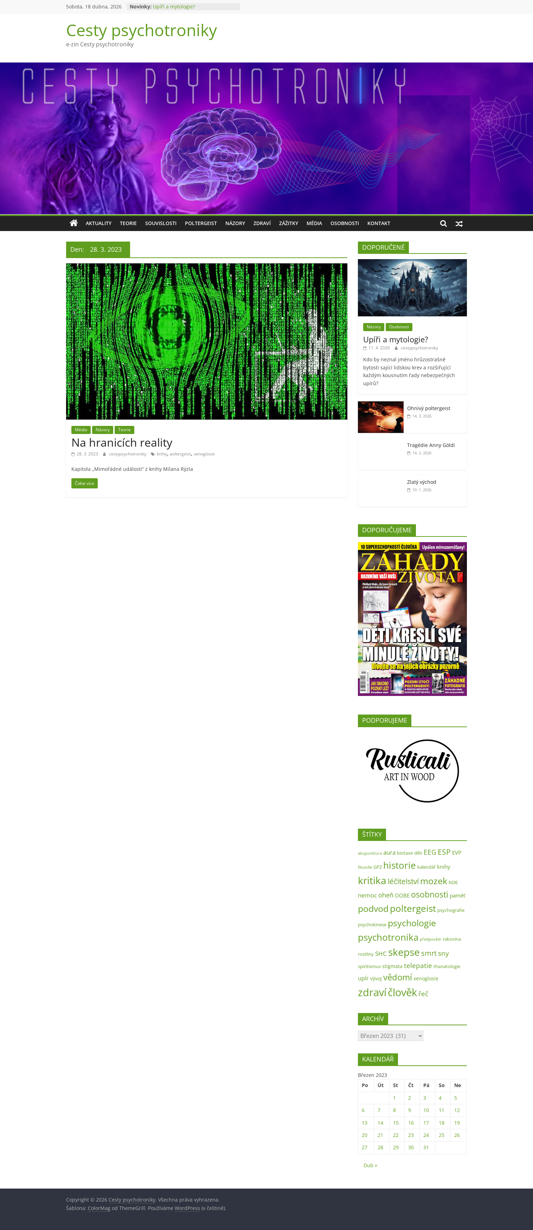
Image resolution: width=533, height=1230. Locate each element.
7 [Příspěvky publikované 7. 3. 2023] (379, 1110)
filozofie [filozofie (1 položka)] (365, 867)
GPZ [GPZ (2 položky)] (377, 867)
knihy (162, 454)
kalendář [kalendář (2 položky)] (426, 867)
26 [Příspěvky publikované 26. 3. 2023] (457, 1135)
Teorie (128, 223)
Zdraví (262, 223)
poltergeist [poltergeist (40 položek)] (413, 908)
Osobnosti (344, 223)
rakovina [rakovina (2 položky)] (452, 939)
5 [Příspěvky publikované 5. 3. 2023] (455, 1097)
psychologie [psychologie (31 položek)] (412, 923)
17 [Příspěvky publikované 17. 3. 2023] (426, 1122)
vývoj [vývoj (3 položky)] (376, 978)
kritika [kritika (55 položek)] (372, 880)
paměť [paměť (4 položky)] (457, 895)
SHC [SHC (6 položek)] (381, 953)
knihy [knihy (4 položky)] (443, 866)
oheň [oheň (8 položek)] (385, 894)
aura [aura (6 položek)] (389, 852)
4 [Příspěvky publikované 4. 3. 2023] (440, 1097)
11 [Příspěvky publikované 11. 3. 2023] (441, 1110)
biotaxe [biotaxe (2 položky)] (405, 853)
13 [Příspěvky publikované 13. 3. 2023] (364, 1122)
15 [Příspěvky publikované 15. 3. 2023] (396, 1122)
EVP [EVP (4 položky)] (456, 852)
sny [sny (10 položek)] (443, 953)
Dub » (370, 1165)
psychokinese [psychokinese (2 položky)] (372, 924)
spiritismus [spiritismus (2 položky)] (369, 966)
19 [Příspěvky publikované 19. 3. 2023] (457, 1122)
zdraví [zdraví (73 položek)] (372, 992)
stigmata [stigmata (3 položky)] (392, 966)
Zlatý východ (421, 482)
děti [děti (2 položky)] (418, 853)
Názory (235, 223)
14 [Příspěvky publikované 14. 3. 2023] (380, 1122)
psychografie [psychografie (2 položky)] (450, 910)
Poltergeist (201, 223)
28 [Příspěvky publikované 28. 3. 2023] (380, 1147)
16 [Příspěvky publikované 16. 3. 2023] (411, 1122)
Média (314, 223)
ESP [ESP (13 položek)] (444, 852)
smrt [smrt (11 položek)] (429, 953)
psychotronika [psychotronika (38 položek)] (388, 937)
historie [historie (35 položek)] (399, 865)
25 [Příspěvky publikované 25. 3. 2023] (441, 1135)
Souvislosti (160, 223)
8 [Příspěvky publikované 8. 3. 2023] (394, 1110)
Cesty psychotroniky (141, 30)
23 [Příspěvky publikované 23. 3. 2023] (411, 1135)
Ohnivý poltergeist (428, 408)
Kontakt (378, 223)
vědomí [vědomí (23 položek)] (397, 977)
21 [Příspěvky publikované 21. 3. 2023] (380, 1135)
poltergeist (180, 454)
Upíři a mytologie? (174, 6)
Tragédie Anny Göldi (431, 445)
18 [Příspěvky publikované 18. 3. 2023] (441, 1122)
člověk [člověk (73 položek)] (402, 992)
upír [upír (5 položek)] (363, 978)
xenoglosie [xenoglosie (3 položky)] (425, 978)
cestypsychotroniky (128, 454)
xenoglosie (204, 454)
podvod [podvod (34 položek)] (373, 908)
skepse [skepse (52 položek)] (404, 952)
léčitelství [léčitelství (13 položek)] (403, 881)
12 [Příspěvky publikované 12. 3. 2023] (457, 1110)
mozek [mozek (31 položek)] (433, 881)
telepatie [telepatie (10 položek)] (418, 965)
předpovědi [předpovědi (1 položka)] (430, 939)
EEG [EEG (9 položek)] (430, 852)
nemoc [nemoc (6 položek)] (367, 895)
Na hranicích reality (121, 442)
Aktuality (98, 223)
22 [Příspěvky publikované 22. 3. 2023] (396, 1135)
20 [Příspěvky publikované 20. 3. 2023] (364, 1135)
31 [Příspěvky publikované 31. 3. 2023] (426, 1147)
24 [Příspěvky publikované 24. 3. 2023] (426, 1135)
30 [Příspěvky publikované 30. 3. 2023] (411, 1147)
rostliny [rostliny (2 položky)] (366, 954)
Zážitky (288, 223)
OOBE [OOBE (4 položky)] (402, 895)
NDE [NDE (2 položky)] (453, 882)
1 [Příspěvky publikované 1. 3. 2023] (394, 1097)
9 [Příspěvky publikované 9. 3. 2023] (409, 1110)
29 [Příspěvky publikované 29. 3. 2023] (396, 1147)
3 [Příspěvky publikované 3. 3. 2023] (424, 1097)
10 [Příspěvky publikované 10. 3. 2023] (426, 1110)
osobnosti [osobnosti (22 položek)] (429, 894)
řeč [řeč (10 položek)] (423, 993)
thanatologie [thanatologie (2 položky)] (447, 966)
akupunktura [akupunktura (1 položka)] (370, 853)
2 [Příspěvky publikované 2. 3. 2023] (409, 1097)
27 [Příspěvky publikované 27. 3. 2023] (364, 1147)
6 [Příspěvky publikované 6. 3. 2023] (363, 1110)
